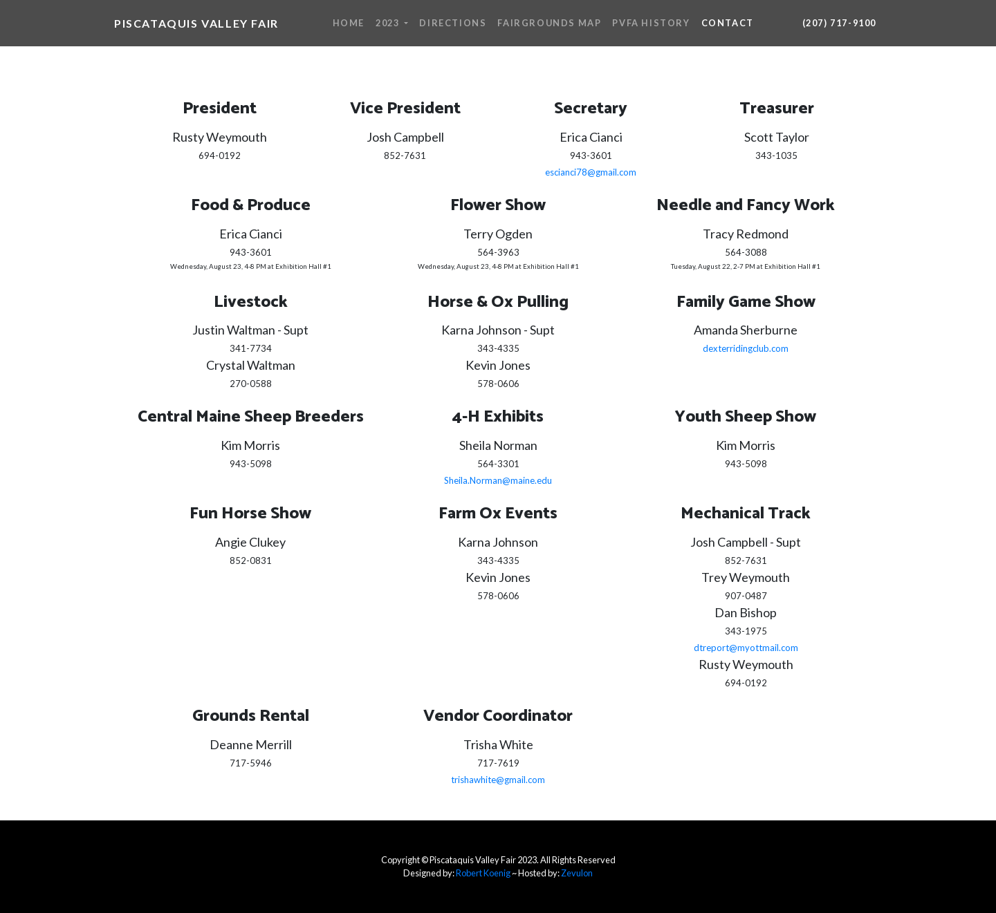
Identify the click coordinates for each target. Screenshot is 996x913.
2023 (389, 22)
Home (349, 22)
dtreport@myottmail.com (746, 647)
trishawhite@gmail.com (498, 779)
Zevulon (577, 872)
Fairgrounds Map (549, 22)
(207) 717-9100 (839, 22)
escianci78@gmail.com (590, 172)
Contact (727, 22)
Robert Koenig (483, 872)
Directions (452, 22)
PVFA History (651, 22)
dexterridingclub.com (745, 348)
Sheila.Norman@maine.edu (498, 480)
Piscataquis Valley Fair (196, 23)
